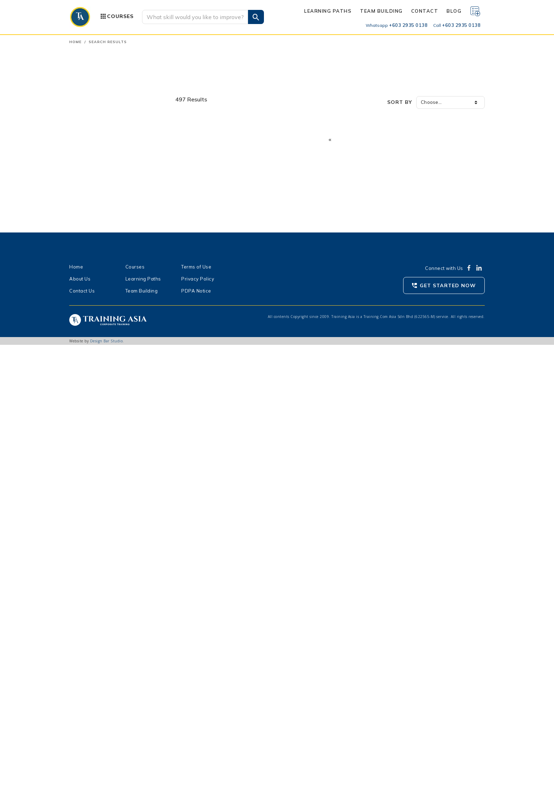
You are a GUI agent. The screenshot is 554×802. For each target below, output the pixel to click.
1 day (84, 618)
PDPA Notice (196, 748)
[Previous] (330, 140)
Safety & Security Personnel (110, 438)
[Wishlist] (475, 11)
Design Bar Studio (106, 798)
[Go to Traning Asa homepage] (80, 17)
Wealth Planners (97, 540)
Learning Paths (328, 11)
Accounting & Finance (100, 103)
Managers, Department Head (111, 403)
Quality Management (99, 216)
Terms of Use (196, 724)
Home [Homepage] (76, 724)
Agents (86, 549)
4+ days (87, 644)
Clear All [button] (157, 325)
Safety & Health (93, 227)
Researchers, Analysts (104, 532)
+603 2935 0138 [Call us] (457, 25)
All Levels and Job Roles (105, 515)
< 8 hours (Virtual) (98, 652)
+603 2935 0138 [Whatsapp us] (397, 25)
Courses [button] (120, 16)
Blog (454, 11)
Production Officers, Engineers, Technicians (113, 458)
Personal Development (101, 205)
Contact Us (82, 748)
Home (75, 42)
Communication (92, 126)
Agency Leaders (96, 558)
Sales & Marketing (96, 239)
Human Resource (94, 137)
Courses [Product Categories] (135, 724)
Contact (424, 11)
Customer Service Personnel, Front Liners (118, 496)
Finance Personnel (99, 429)
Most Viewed (93, 356)
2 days (85, 627)
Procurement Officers (102, 468)
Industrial (85, 148)
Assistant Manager (100, 592)
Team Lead (90, 583)
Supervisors (91, 412)
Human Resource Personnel (109, 420)
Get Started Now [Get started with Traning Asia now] (448, 742)
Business (85, 114)
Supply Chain (90, 250)
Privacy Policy (197, 736)
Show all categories (97, 295)
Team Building (381, 11)
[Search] (195, 17)
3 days (85, 635)
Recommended (95, 365)
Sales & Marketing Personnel (111, 485)
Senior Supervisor (98, 575)
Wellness (85, 261)
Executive (89, 566)
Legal (81, 182)
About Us (79, 736)
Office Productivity (96, 193)
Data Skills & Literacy (99, 284)
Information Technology (102, 160)
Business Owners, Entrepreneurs (115, 476)
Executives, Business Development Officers (117, 394)
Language (86, 171)
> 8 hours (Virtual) (98, 661)
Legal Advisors (95, 506)
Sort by (399, 102)
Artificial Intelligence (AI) (103, 273)
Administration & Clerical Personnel (118, 523)
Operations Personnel (103, 446)
